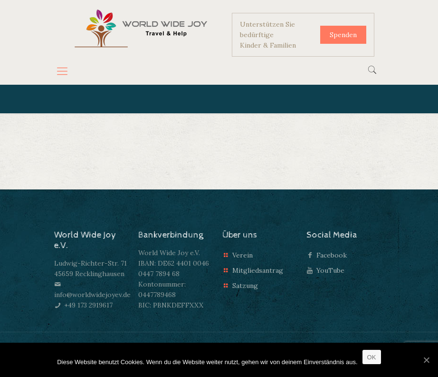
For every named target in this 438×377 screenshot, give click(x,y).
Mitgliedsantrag (257, 270)
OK (371, 357)
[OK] (426, 360)
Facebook (331, 255)
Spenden (343, 34)
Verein (242, 255)
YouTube (330, 270)
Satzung (245, 285)
